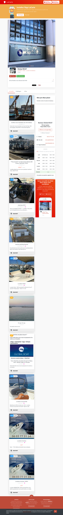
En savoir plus (16, 508)
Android (48, 194)
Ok (55, 511)
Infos (25, 91)
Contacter (20, 76)
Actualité (11, 91)
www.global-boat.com (50, 140)
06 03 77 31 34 (50, 136)
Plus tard (27, 15)
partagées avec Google (27, 511)
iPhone (42, 194)
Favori (12, 76)
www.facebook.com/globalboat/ (52, 143)
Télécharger (20, 15)
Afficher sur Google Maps (45, 129)
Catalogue (18, 91)
